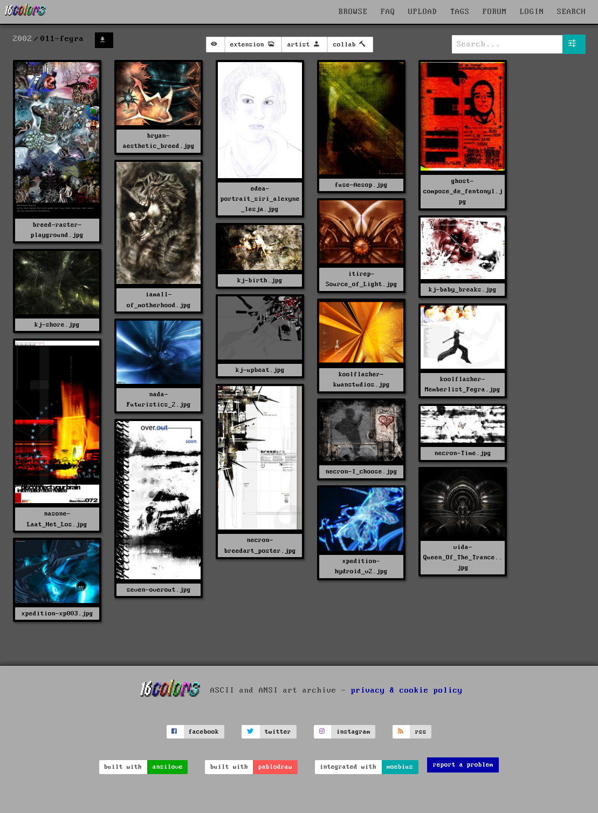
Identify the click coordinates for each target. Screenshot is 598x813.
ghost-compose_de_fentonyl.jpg (463, 191)
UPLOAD (422, 12)
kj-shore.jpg (57, 324)
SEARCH (571, 12)
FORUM (495, 12)
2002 (22, 39)
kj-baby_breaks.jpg (463, 289)
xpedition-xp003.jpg (57, 613)
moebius (400, 766)
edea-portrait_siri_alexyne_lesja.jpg (260, 199)
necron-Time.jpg (463, 453)
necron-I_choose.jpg (361, 471)
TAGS (460, 12)
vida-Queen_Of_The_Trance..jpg (463, 557)
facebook (204, 731)
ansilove (168, 766)
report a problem (463, 764)
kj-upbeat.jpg (260, 370)
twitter (278, 731)
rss (421, 731)
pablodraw (275, 766)
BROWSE (353, 12)
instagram (353, 731)
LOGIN (532, 12)
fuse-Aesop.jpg (361, 184)
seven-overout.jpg (159, 589)
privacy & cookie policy (407, 690)
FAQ (388, 12)
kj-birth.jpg (260, 280)
